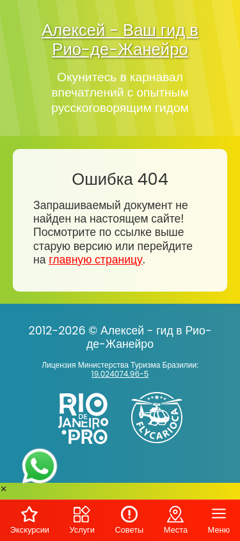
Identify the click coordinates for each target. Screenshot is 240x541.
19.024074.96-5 (120, 373)
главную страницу (96, 259)
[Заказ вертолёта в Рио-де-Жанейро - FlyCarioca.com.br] (161, 445)
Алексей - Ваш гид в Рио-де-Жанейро (120, 40)
